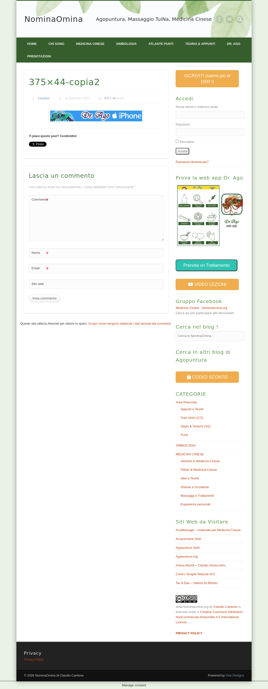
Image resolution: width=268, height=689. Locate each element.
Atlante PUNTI (160, 44)
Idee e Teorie (190, 478)
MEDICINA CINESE (90, 44)
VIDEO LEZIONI (207, 284)
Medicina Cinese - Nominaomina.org (201, 308)
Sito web (38, 284)
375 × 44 (110, 98)
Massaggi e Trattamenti (197, 496)
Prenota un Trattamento (206, 265)
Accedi (182, 151)
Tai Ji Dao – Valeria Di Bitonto (197, 583)
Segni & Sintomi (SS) (195, 426)
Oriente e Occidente (195, 487)
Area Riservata (186, 402)
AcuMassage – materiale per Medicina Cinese (208, 530)
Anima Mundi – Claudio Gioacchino (200, 565)
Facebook (219, 19)
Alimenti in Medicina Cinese (200, 461)
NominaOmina (53, 19)
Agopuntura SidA (188, 547)
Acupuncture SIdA (188, 539)
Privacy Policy (34, 659)
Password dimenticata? (192, 162)
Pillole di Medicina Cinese (199, 470)
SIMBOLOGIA (126, 44)
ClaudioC (44, 98)
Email (40, 268)
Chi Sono (56, 44)
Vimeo (229, 19)
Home (32, 44)
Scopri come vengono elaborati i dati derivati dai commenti (129, 323)
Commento (40, 199)
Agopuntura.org (187, 556)
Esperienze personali (195, 504)
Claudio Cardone (226, 607)
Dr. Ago (233, 44)
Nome (40, 253)
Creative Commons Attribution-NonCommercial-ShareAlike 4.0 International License (209, 617)
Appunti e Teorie (192, 409)
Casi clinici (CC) (192, 418)
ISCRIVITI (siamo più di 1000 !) (207, 78)
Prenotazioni (39, 56)
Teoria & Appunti (200, 44)
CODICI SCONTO (207, 377)
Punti (184, 435)
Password (183, 124)
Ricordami (187, 142)
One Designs (235, 675)
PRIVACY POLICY (189, 633)
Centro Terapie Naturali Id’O (195, 574)
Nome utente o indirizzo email (197, 107)
